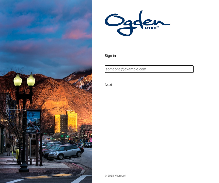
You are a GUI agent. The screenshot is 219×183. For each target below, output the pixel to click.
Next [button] (108, 85)
